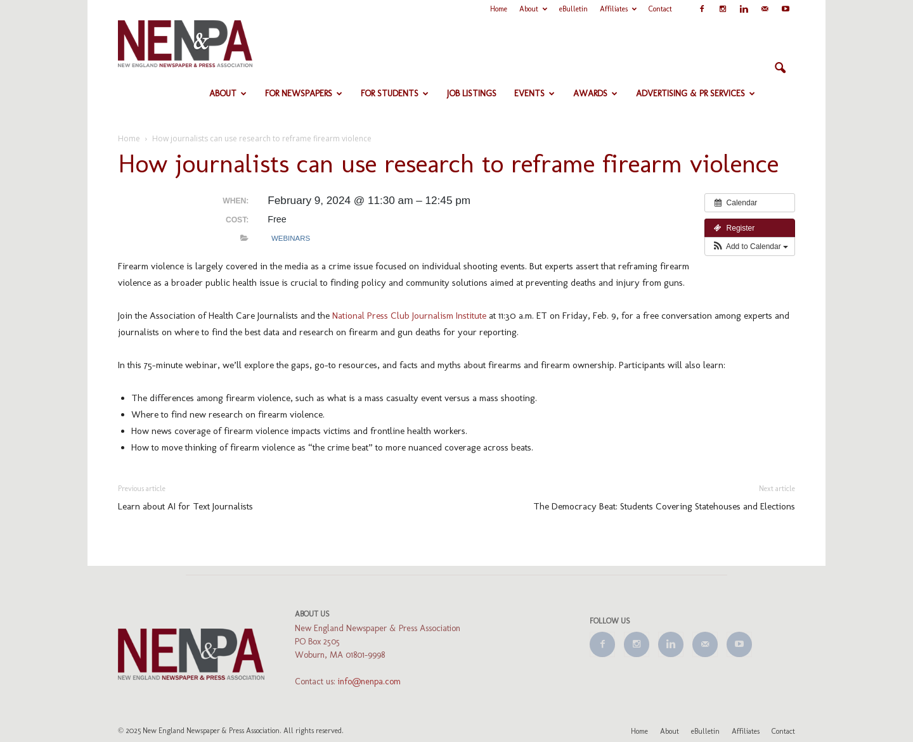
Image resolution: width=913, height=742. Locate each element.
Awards (595, 93)
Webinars (290, 238)
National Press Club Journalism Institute (409, 315)
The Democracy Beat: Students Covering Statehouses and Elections (664, 506)
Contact (660, 8)
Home (498, 8)
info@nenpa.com (369, 681)
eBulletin (573, 8)
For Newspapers (303, 93)
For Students (395, 93)
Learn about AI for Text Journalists (185, 506)
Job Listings (471, 93)
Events (534, 93)
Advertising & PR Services (695, 93)
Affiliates (618, 8)
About (533, 8)
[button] (780, 68)
